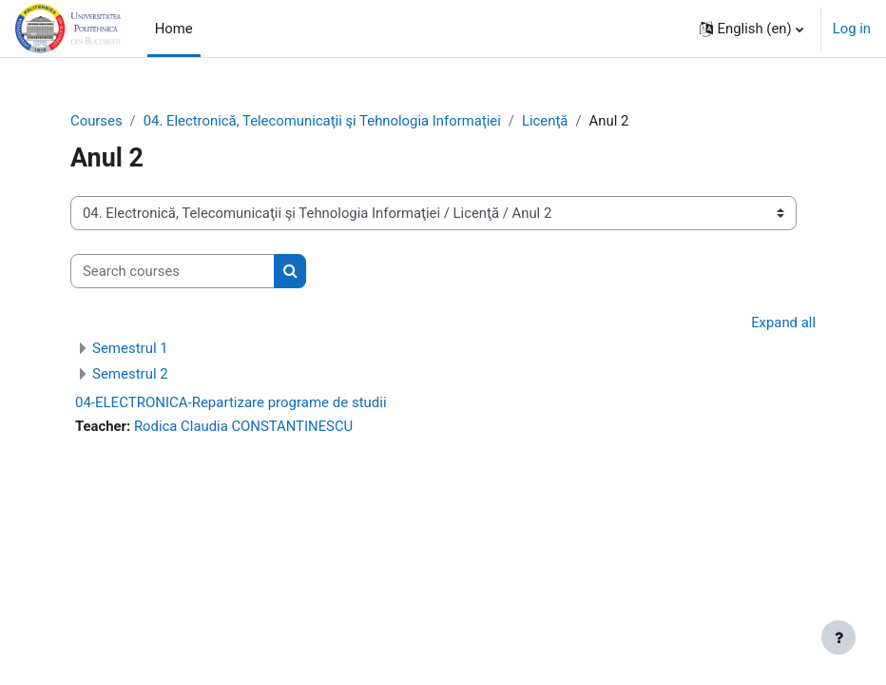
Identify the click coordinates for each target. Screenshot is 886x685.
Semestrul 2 (130, 373)
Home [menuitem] (174, 28)
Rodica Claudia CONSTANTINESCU (243, 426)
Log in (852, 28)
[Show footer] (838, 637)
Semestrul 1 (130, 348)
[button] (751, 28)
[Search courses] (172, 271)
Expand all (783, 322)
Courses (96, 120)
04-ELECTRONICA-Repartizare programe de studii (231, 402)
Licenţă (545, 120)
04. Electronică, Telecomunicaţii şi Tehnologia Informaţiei (322, 120)
